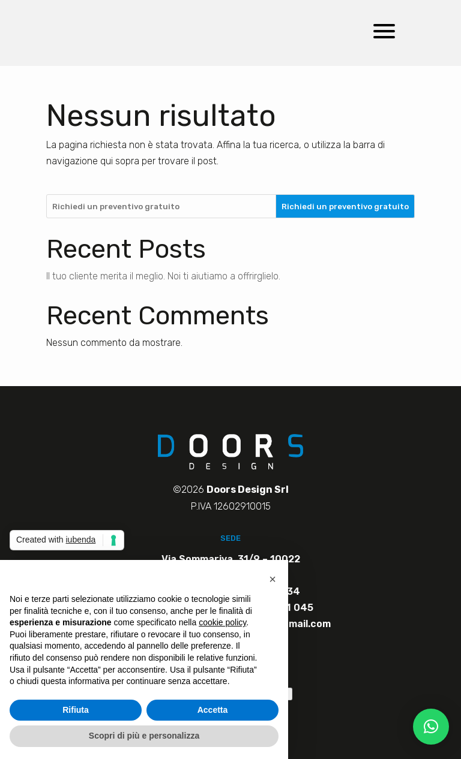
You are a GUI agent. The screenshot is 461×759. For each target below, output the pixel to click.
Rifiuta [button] (75, 710)
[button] (431, 727)
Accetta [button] (212, 710)
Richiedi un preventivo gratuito (345, 206)
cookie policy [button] (222, 622)
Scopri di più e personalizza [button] (144, 735)
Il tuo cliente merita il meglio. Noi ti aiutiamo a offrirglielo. (163, 276)
